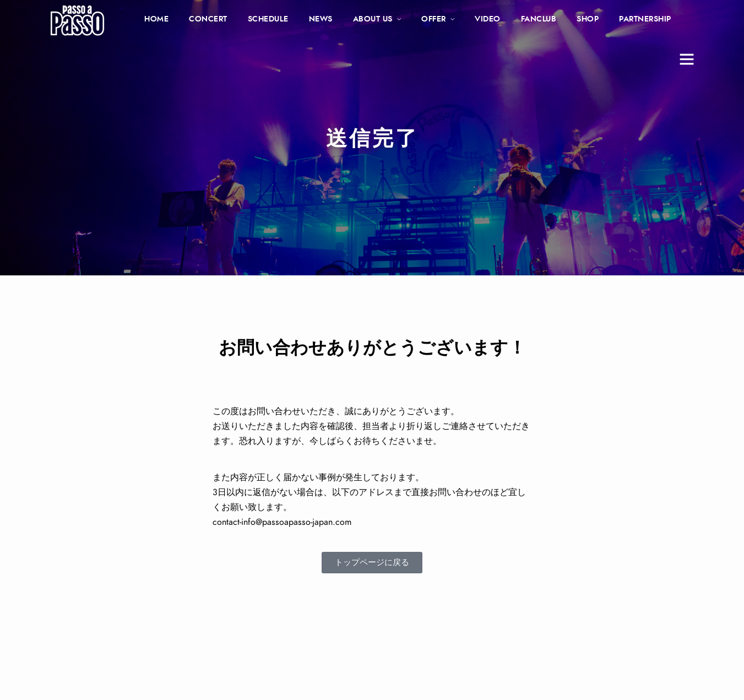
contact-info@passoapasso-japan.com (282, 522)
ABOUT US (373, 19)
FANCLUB (539, 19)
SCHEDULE (268, 19)
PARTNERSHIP (645, 19)
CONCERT (208, 19)
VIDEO (488, 19)
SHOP (588, 19)
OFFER (433, 19)
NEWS (321, 19)
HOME (156, 19)
